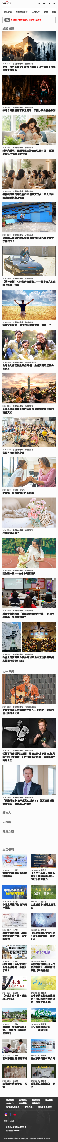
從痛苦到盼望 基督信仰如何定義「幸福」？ (26, 325)
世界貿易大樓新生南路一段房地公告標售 (22, 20)
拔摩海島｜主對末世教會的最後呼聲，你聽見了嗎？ (14, 967)
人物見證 (36, 12)
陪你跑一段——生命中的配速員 (18, 573)
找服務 (43, 961)
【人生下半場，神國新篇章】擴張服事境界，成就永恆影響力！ (43, 876)
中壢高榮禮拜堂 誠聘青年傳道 (14, 906)
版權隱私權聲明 (12, 1106)
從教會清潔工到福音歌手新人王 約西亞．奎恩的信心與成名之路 (28, 711)
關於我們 (10, 1099)
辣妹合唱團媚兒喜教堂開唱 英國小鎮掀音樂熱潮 (28, 110)
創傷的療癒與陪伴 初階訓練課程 (14, 875)
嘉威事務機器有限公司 (43, 1058)
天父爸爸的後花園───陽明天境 (40, 1029)
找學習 (43, 870)
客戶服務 (23, 1103)
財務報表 (28, 1106)
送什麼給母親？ (10, 533)
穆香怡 (15, 490)
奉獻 (44, 3)
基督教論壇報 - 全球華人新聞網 (6, 3)
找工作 (15, 901)
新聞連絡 (23, 1099)
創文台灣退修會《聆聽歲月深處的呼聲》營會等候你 (14, 936)
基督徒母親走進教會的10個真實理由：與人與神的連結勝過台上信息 (28, 196)
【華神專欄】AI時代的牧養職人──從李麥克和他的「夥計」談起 (28, 283)
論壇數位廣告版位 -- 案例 (43, 1085)
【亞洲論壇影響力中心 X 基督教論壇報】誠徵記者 (43, 936)
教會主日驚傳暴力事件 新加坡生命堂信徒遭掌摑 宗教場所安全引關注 (29, 659)
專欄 (46, 12)
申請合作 (10, 1103)
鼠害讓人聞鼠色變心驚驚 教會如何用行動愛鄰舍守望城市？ (28, 239)
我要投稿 (36, 1099)
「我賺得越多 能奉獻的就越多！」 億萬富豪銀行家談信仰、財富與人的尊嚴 (28, 802)
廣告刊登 (49, 1099)
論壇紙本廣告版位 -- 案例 (14, 1085)
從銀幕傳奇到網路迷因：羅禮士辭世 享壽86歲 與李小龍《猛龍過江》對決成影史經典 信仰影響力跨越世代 (28, 757)
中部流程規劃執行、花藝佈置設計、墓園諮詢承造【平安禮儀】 (43, 967)
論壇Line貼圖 (9, 1121)
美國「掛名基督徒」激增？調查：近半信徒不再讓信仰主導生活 (28, 68)
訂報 (39, 3)
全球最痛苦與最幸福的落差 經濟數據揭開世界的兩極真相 (28, 410)
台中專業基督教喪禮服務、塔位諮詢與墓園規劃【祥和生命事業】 (43, 998)
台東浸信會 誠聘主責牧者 (43, 906)
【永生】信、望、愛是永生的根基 (14, 997)
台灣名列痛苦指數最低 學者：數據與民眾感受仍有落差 (28, 367)
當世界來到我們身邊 (13, 452)
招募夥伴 (36, 1103)
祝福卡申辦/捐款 (45, 1106)
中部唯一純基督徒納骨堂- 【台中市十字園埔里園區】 (14, 1030)
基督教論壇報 (21, 12)
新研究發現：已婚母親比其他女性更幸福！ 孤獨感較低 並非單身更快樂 (28, 152)
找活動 (15, 870)
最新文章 (8, 12)
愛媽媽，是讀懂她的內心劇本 (18, 493)
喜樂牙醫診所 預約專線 (14, 1058)
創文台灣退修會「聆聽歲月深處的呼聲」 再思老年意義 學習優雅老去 (28, 615)
